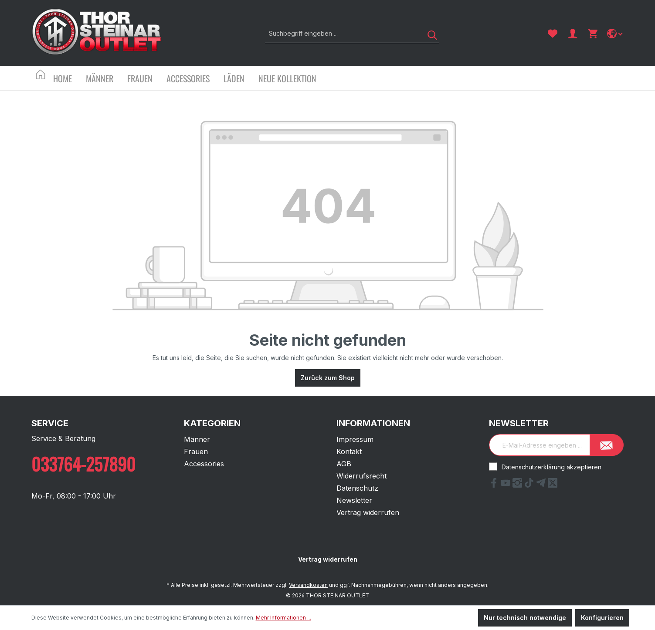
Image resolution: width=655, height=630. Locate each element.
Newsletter (354, 500)
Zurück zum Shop (328, 377)
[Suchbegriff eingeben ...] (342, 33)
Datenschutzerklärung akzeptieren (551, 467)
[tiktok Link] (530, 485)
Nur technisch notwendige (525, 617)
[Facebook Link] (495, 485)
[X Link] (552, 485)
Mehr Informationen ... (283, 617)
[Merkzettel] (553, 33)
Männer (197, 439)
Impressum (354, 439)
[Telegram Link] (542, 485)
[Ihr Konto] (573, 33)
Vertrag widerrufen (367, 512)
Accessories (204, 463)
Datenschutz (357, 488)
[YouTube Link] (506, 485)
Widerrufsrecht (361, 476)
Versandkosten (308, 585)
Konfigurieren (602, 617)
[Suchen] (429, 33)
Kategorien (212, 423)
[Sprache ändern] (615, 33)
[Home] (69, 79)
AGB (343, 463)
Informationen (373, 423)
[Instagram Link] (518, 485)
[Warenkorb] (593, 33)
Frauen (196, 451)
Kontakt (349, 451)
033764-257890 (83, 464)
